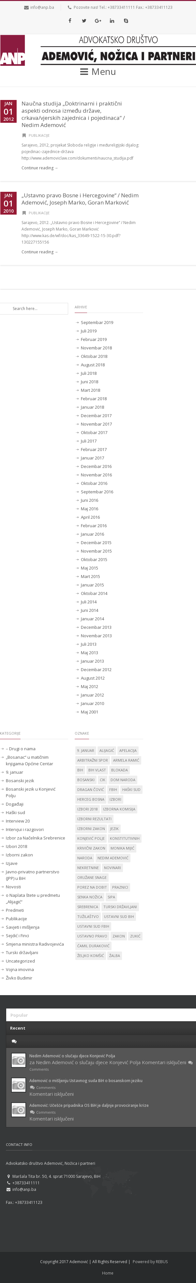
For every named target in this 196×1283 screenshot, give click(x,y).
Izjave (12, 863)
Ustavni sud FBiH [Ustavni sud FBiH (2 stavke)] (93, 926)
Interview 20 (18, 821)
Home (107, 1273)
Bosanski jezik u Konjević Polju (30, 792)
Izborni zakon (19, 855)
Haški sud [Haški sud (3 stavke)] (131, 789)
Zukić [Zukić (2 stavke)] (135, 936)
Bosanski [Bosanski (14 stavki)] (86, 779)
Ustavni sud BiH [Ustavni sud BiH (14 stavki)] (119, 916)
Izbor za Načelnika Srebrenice (35, 838)
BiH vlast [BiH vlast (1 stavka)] (97, 770)
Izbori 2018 (16, 846)
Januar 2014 (92, 619)
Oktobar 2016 (94, 483)
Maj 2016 (89, 509)
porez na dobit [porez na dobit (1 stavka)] (92, 887)
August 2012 (93, 678)
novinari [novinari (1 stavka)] (112, 867)
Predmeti (15, 910)
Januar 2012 (92, 695)
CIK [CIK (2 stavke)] (102, 779)
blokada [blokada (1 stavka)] (119, 770)
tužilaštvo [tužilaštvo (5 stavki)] (88, 916)
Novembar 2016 (96, 475)
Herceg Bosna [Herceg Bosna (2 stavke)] (90, 799)
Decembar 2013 (96, 627)
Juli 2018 (89, 373)
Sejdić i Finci (17, 935)
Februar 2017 (94, 449)
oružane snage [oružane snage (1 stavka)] (92, 877)
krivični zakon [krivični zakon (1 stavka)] (91, 848)
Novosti (13, 887)
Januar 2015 (92, 585)
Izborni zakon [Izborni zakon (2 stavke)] (91, 828)
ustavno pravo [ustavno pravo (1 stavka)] (92, 936)
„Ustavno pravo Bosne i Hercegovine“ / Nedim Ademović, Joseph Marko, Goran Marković (80, 198)
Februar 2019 (94, 339)
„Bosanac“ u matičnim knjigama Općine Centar (29, 760)
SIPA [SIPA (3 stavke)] (111, 897)
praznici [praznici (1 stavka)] (120, 887)
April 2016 (90, 517)
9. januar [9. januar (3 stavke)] (85, 750)
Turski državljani (22, 952)
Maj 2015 (89, 568)
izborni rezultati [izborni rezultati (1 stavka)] (94, 818)
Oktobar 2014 (94, 593)
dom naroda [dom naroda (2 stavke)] (123, 779)
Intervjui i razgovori (25, 829)
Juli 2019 (89, 331)
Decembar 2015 (96, 542)
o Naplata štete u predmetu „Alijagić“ (33, 898)
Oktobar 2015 (94, 559)
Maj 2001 (89, 712)
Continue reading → (40, 168)
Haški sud (15, 812)
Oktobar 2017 (94, 432)
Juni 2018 (89, 382)
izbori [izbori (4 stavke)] (115, 799)
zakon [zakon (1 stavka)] (119, 936)
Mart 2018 (90, 390)
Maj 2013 (89, 653)
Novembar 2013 (96, 636)
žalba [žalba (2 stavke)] (114, 955)
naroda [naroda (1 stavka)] (84, 857)
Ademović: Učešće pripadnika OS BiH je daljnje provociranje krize (89, 1105)
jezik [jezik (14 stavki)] (114, 828)
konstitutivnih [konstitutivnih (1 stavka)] (125, 838)
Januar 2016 (92, 534)
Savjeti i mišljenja (22, 927)
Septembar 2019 (97, 322)
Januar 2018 (92, 407)
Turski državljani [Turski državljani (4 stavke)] (120, 906)
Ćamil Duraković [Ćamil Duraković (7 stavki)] (93, 945)
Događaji (14, 804)
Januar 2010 (92, 703)
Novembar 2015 (96, 551)
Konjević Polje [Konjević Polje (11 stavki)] (91, 838)
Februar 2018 (94, 399)
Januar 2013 (92, 661)
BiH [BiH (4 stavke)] (80, 770)
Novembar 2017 (96, 424)
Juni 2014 (89, 610)
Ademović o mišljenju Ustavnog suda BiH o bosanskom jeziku (86, 1080)
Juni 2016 (89, 500)
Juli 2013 (89, 644)
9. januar (14, 772)
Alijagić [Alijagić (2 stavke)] (106, 750)
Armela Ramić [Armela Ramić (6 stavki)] (126, 760)
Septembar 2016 (97, 492)
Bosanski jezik (20, 780)
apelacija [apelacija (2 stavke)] (128, 750)
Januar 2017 (92, 458)
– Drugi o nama (21, 749)
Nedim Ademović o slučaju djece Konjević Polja (72, 1056)
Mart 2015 (90, 576)
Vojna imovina (20, 969)
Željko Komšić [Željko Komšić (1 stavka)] (90, 955)
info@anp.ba (42, 7)
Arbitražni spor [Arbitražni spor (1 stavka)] (92, 760)
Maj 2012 (89, 686)
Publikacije (39, 135)
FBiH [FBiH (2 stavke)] (113, 789)
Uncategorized (20, 961)
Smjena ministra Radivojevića (35, 944)
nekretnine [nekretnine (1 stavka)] (88, 867)
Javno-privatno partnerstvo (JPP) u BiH (32, 875)
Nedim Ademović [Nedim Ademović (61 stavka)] (113, 857)
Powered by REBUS (150, 1261)
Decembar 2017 (96, 415)
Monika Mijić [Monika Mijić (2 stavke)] (122, 848)
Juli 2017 (89, 441)
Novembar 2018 (96, 348)
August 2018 (93, 365)
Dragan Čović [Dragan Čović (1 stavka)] (90, 789)
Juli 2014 (89, 602)
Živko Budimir (19, 978)
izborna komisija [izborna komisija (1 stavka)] (119, 809)
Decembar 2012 (96, 669)
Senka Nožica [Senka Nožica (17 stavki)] (89, 897)
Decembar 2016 (96, 466)
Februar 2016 (94, 526)
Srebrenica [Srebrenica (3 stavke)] (87, 906)
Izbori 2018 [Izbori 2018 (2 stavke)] (87, 809)
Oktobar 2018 (94, 356)
